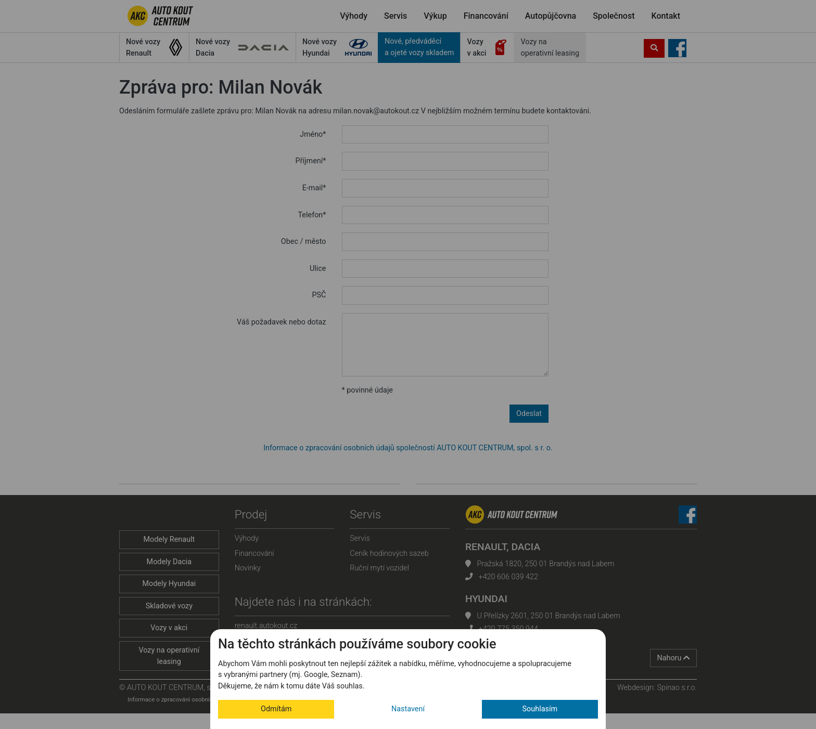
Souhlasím (540, 709)
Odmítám (276, 709)
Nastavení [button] (408, 709)
